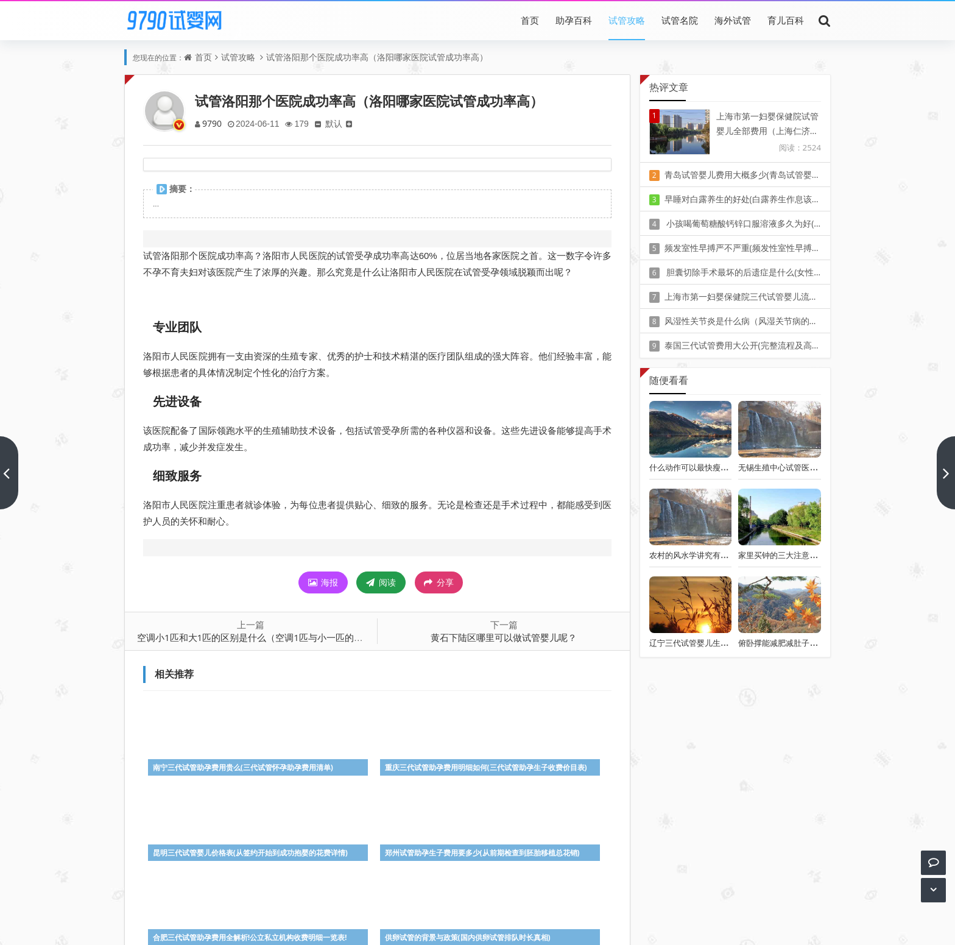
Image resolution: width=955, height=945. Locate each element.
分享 (439, 582)
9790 (212, 123)
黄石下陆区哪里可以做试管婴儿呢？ (504, 637)
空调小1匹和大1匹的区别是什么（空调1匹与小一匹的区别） (259, 637)
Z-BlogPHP (477, 925)
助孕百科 (573, 20)
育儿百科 (785, 20)
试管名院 (679, 20)
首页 (530, 20)
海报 (323, 582)
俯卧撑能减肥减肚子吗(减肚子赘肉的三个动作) (819, 642)
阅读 (381, 582)
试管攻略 (626, 20)
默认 (338, 123)
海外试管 (732, 20)
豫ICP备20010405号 (500, 908)
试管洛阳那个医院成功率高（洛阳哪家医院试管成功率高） (377, 57)
